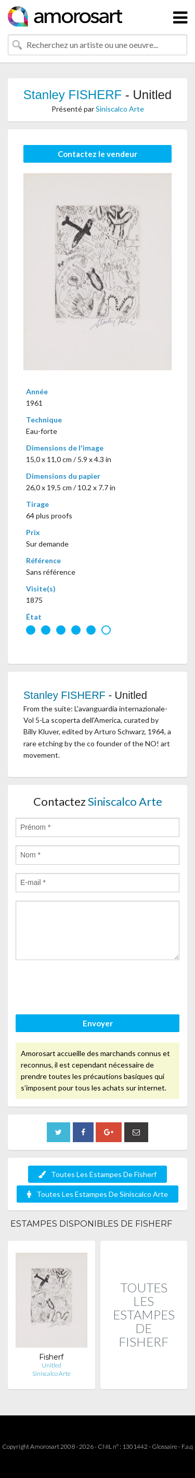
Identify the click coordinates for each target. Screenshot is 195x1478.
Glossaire (164, 1446)
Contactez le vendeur (97, 154)
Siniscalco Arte (120, 108)
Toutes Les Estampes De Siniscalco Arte (97, 1194)
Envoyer (98, 1023)
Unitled (51, 1365)
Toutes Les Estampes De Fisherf (97, 1174)
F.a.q (187, 1446)
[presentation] (95, 988)
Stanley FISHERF (72, 95)
